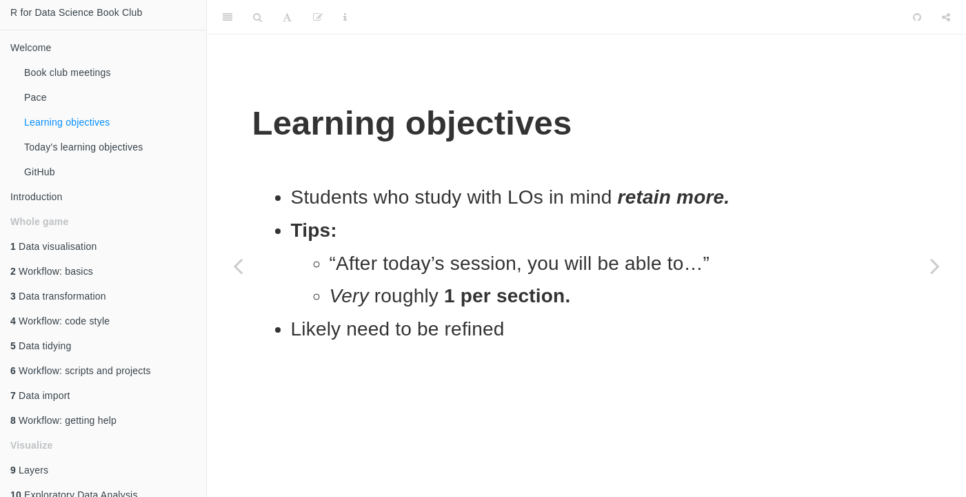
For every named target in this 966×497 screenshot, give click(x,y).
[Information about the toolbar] (345, 17)
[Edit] (318, 17)
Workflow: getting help (63, 420)
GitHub (39, 171)
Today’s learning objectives (83, 147)
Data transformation (58, 296)
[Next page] (935, 266)
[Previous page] (238, 266)
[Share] (946, 17)
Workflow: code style (60, 321)
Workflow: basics (51, 271)
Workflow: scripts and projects (80, 370)
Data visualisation (53, 246)
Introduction (36, 196)
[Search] (257, 17)
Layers (29, 470)
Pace (35, 97)
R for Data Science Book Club (76, 12)
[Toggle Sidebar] (227, 17)
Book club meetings (67, 72)
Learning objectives (67, 122)
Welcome (31, 47)
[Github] (917, 17)
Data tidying (40, 345)
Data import (40, 395)
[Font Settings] (287, 17)
